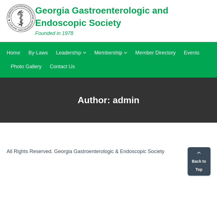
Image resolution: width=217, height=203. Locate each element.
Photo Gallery (26, 66)
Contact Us (62, 66)
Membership (108, 53)
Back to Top (199, 161)
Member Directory (155, 53)
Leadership (68, 53)
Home (13, 53)
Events (191, 53)
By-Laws (38, 53)
